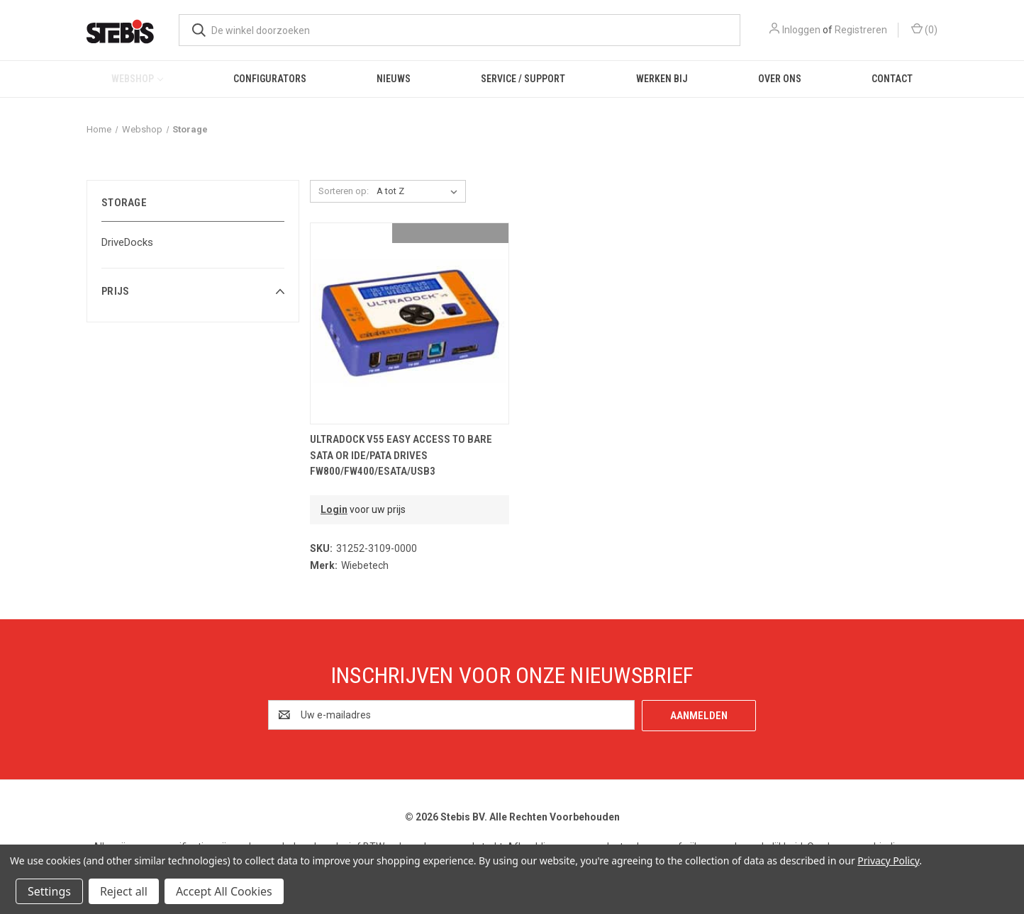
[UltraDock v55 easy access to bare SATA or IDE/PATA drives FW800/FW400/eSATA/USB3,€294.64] (409, 323)
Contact (892, 78)
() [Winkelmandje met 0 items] (924, 29)
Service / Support (523, 78)
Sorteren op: (343, 191)
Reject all (124, 891)
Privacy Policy (888, 860)
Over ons (779, 78)
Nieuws (394, 78)
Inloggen (801, 29)
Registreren (861, 29)
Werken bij (662, 78)
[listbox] (419, 191)
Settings (49, 891)
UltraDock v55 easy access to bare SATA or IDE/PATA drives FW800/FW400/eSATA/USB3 (401, 455)
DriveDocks (127, 242)
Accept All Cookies (224, 891)
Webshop (137, 78)
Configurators (269, 78)
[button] (192, 291)
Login (334, 509)
